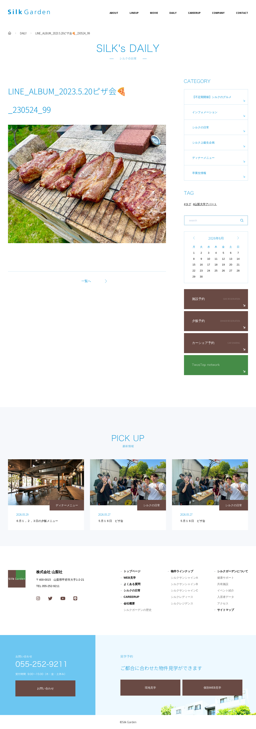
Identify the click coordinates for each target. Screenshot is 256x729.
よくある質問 (132, 584)
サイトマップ (225, 609)
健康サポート (225, 577)
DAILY (173, 13)
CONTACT (242, 13)
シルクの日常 (200, 127)
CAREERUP (194, 13)
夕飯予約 (198, 321)
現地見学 (150, 687)
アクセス (222, 603)
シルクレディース (182, 596)
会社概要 (129, 603)
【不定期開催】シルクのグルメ (211, 97)
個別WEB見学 (212, 687)
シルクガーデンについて (232, 571)
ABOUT (114, 13)
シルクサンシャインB (184, 584)
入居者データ (225, 596)
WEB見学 (130, 577)
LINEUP (134, 13)
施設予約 (198, 299)
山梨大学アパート (205, 204)
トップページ (132, 571)
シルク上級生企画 (203, 142)
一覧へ (86, 281)
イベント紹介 (225, 590)
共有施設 (222, 584)
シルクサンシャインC (184, 590)
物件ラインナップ (182, 571)
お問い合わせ (45, 688)
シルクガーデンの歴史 (138, 609)
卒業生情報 (199, 173)
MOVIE (154, 13)
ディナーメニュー (203, 157)
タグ (188, 204)
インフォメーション (204, 112)
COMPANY (218, 13)
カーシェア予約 (203, 343)
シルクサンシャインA (184, 577)
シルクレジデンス (182, 603)
